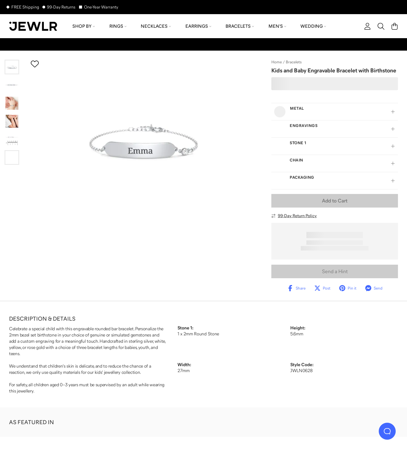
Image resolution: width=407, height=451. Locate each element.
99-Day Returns (61, 7)
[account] (367, 26)
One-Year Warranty (101, 7)
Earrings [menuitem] (198, 26)
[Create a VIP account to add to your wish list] (35, 64)
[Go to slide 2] (12, 85)
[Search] (381, 26)
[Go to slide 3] (12, 103)
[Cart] (394, 26)
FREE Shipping (25, 7)
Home (276, 62)
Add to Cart (334, 200)
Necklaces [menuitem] (156, 26)
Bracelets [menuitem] (240, 26)
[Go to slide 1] (12, 67)
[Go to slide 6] (12, 157)
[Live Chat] (387, 431)
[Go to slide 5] (12, 139)
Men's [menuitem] (277, 26)
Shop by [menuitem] (83, 26)
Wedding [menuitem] (313, 26)
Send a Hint (335, 271)
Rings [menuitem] (118, 26)
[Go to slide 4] (12, 121)
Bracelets (294, 62)
